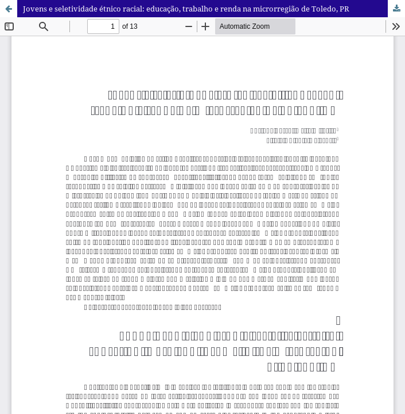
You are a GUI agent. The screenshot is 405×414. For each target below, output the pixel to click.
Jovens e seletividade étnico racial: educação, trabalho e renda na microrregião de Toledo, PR (186, 8)
